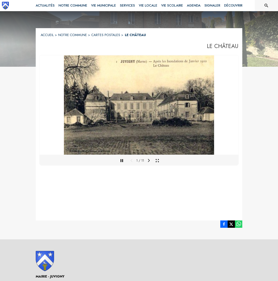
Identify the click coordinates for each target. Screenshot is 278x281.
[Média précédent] (131, 160)
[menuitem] (45, 5)
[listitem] (224, 224)
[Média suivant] (149, 160)
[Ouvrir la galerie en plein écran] (157, 160)
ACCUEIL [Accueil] (47, 35)
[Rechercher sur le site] (266, 5)
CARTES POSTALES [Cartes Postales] (105, 35)
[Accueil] (5, 5)
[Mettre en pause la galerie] (122, 160)
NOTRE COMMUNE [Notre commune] (72, 35)
